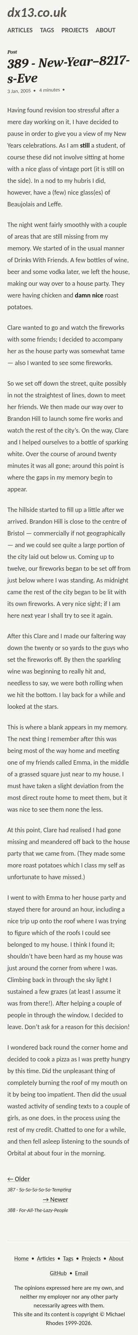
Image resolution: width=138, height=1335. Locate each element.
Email (81, 1273)
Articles (45, 1258)
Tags (68, 1258)
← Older (18, 1179)
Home (21, 1258)
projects (74, 30)
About (116, 1258)
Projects (91, 1258)
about (106, 30)
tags (47, 30)
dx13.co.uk (37, 12)
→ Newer (55, 1199)
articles (20, 30)
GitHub (58, 1273)
